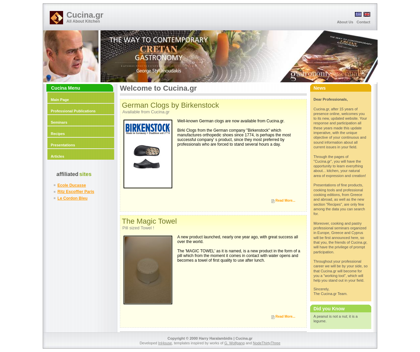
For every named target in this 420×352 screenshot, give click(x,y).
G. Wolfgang (234, 343)
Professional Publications (73, 111)
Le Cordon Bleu (72, 198)
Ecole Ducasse (71, 185)
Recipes (58, 134)
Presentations (63, 145)
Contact (363, 22)
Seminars (59, 122)
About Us (345, 22)
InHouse (165, 343)
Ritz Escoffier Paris (75, 191)
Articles (57, 156)
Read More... (285, 200)
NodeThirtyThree (266, 343)
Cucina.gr (84, 14)
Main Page (60, 100)
